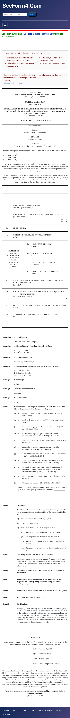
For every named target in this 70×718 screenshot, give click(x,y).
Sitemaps (7, 714)
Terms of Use (28, 710)
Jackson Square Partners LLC (39, 34)
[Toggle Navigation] (5, 25)
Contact (58, 710)
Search (32, 14)
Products (17, 710)
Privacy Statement (44, 710)
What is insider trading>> (13, 83)
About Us (6, 710)
